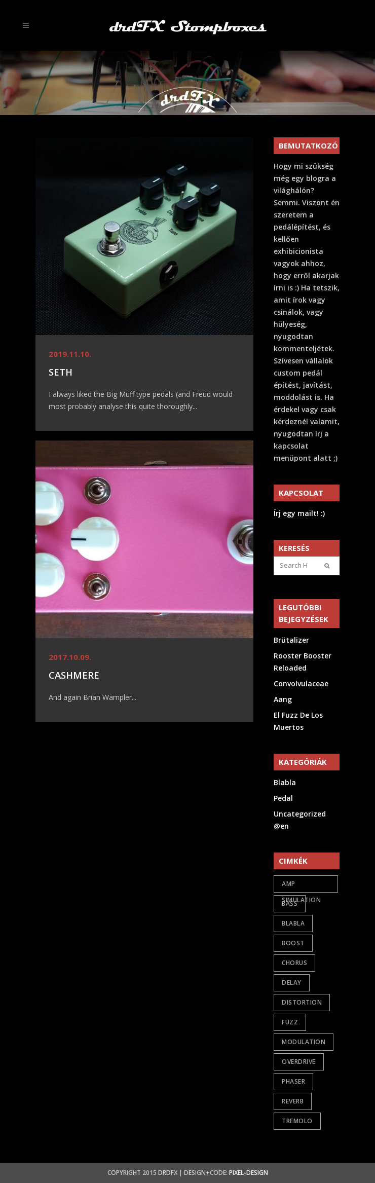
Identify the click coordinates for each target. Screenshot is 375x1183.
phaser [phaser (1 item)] (293, 1081)
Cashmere (74, 675)
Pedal (283, 798)
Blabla (285, 782)
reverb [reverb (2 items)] (293, 1101)
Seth (60, 371)
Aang (283, 699)
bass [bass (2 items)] (289, 903)
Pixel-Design (248, 1172)
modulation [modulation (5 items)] (303, 1042)
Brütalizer (291, 640)
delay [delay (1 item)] (292, 982)
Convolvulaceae (301, 683)
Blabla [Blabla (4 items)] (293, 923)
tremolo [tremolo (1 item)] (297, 1121)
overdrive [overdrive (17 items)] (299, 1061)
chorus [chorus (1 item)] (294, 962)
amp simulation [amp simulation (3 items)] (301, 886)
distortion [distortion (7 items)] (302, 1002)
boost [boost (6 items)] (293, 943)
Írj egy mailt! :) (299, 513)
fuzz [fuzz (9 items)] (290, 1022)
